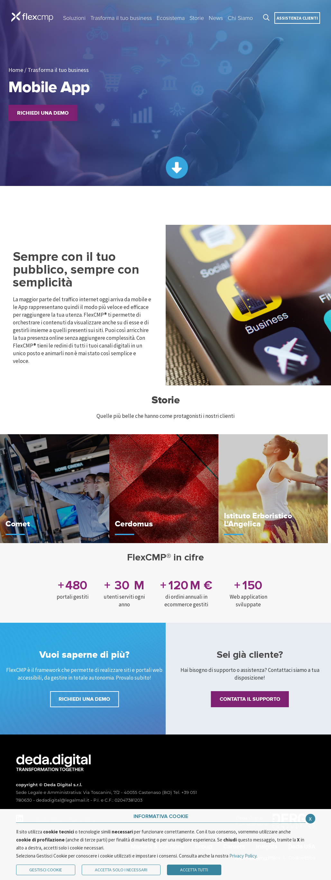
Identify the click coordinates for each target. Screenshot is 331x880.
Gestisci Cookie (45, 870)
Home (15, 70)
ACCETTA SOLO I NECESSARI (121, 870)
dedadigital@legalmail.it (62, 800)
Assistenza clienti (297, 18)
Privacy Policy (242, 856)
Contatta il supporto (250, 699)
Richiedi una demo (43, 113)
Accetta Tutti (194, 870)
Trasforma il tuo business (58, 70)
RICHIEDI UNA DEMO (84, 699)
